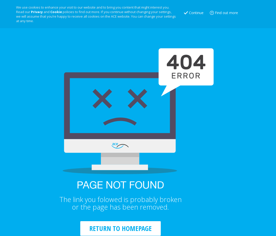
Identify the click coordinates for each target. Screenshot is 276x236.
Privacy (37, 12)
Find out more (226, 12)
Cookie (56, 12)
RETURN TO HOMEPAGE (120, 228)
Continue (196, 12)
